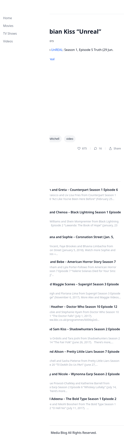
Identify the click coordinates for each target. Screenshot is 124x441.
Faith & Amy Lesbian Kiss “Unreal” (52, 31)
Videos (8, 41)
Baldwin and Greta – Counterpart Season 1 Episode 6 (78, 190)
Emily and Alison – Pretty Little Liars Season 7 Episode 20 (79, 353)
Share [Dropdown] (115, 148)
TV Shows (10, 33)
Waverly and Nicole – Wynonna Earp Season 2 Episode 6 (79, 376)
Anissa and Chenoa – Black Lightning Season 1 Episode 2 (80, 214)
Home (7, 18)
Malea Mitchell (50, 139)
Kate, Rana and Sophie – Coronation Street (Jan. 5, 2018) (76, 239)
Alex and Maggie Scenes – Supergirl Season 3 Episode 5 (79, 286)
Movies (8, 26)
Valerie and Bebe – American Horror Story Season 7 (77, 262)
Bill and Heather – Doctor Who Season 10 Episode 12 (78, 307)
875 (82, 148)
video (69, 139)
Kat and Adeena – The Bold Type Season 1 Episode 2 (77, 399)
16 (98, 148)
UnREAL (57, 50)
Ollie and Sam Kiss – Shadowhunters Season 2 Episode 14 (79, 331)
